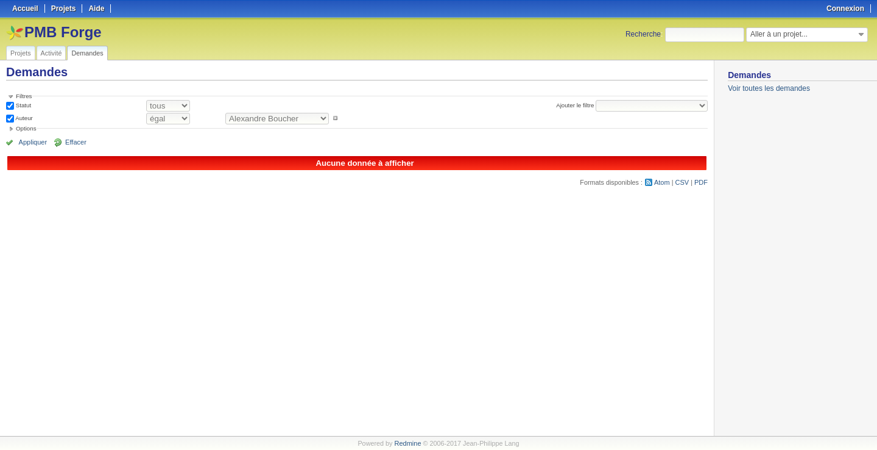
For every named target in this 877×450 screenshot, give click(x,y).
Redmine (408, 443)
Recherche (643, 34)
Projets (20, 53)
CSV (682, 182)
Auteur (23, 118)
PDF (701, 182)
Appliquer (32, 142)
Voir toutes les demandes (769, 88)
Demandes (87, 53)
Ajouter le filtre (575, 105)
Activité (51, 53)
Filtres (24, 96)
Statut (22, 105)
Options (26, 128)
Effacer (73, 142)
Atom (662, 182)
